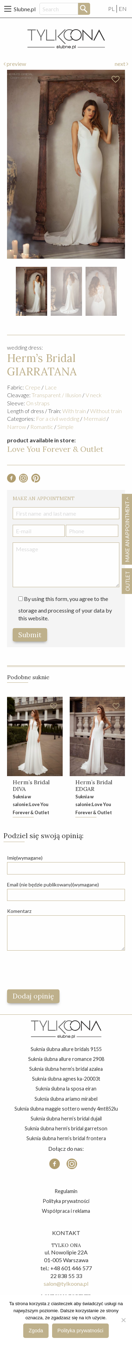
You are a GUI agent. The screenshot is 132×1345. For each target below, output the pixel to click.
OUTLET (127, 581)
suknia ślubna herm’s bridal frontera (66, 1138)
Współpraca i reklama (66, 1211)
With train (74, 410)
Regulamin (66, 1191)
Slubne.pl (25, 9)
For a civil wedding (57, 418)
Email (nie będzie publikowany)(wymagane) (53, 885)
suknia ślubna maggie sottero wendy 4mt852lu (66, 1109)
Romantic (41, 426)
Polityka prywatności (66, 1201)
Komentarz (19, 911)
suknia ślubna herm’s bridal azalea (66, 1069)
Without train (106, 410)
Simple (65, 426)
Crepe (32, 387)
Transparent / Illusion (56, 395)
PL (111, 8)
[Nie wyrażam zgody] (123, 1319)
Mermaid (94, 418)
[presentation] (60, 970)
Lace (51, 387)
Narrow (16, 426)
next (121, 63)
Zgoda (36, 1330)
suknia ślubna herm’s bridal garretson (66, 1128)
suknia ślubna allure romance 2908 (66, 1059)
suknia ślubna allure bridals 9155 (66, 1049)
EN (123, 8)
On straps (38, 403)
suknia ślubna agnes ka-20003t (66, 1079)
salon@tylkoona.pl (66, 1283)
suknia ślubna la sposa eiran (66, 1089)
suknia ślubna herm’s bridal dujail (66, 1119)
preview (15, 63)
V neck (94, 395)
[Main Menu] (7, 9)
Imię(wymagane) (25, 858)
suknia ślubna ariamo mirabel (66, 1099)
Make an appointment (127, 529)
